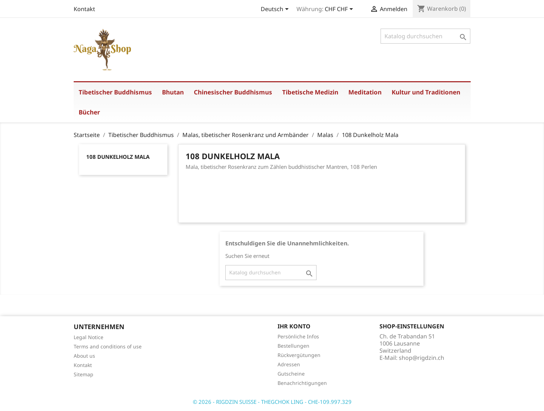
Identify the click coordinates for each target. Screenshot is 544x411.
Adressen (289, 364)
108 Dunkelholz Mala (118, 156)
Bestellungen (293, 345)
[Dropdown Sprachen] (276, 9)
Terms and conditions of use (108, 346)
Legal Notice (88, 337)
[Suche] (425, 36)
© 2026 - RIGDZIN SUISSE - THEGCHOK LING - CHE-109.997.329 (272, 401)
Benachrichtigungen (302, 383)
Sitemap (83, 374)
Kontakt (84, 9)
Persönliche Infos (298, 336)
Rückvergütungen (299, 355)
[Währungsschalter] (340, 9)
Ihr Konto (294, 326)
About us (84, 355)
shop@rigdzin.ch (421, 358)
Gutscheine (291, 373)
